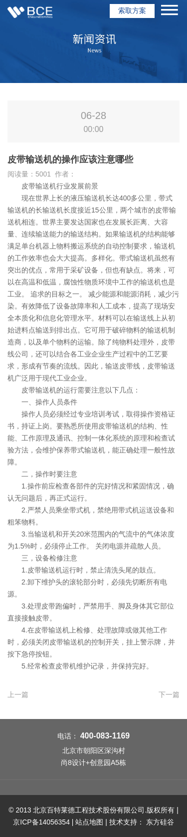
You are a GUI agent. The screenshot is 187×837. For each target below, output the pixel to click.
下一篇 (169, 694)
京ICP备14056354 (41, 822)
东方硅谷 (160, 822)
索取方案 (132, 10)
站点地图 (89, 822)
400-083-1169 (105, 736)
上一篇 (17, 694)
